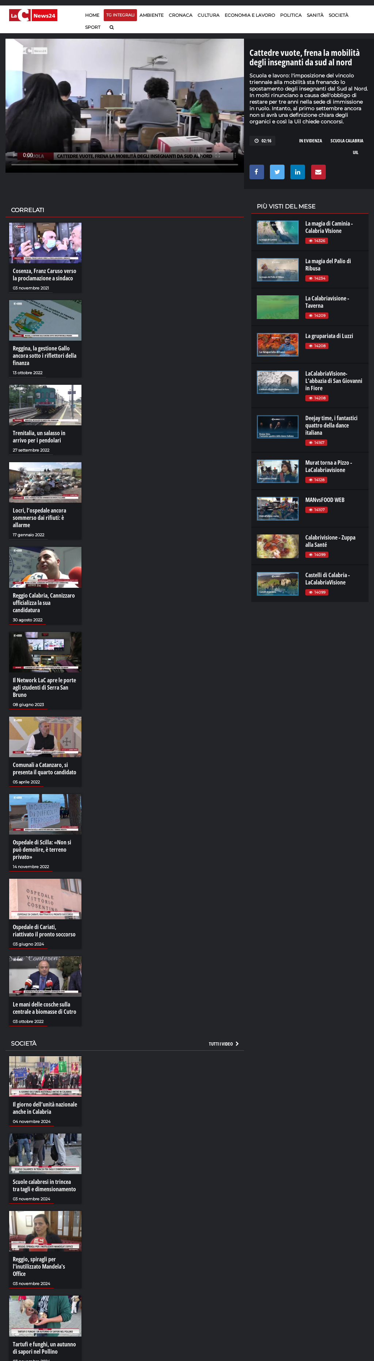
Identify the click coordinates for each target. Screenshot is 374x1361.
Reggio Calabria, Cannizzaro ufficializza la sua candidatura (44, 602)
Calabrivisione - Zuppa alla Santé (330, 541)
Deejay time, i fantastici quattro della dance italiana (331, 425)
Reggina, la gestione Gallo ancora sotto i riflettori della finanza (44, 355)
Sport (92, 27)
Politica (291, 15)
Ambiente (152, 15)
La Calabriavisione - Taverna (327, 302)
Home (92, 15)
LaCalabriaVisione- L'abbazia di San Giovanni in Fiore (333, 380)
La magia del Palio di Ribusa (328, 264)
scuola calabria (347, 140)
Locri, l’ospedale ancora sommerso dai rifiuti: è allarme (39, 517)
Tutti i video (224, 1043)
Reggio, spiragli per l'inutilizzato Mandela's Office (39, 1266)
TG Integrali (120, 15)
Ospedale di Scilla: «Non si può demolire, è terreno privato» (42, 849)
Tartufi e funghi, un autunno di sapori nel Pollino (44, 1348)
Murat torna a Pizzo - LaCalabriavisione (328, 466)
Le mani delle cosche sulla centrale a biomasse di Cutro (44, 1008)
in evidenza (310, 140)
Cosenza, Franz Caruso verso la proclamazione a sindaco (44, 274)
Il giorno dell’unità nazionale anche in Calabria (45, 1108)
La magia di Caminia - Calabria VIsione (329, 227)
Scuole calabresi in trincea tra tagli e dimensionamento (44, 1185)
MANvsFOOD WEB (324, 500)
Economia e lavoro (250, 15)
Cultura (209, 15)
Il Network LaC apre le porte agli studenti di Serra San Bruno (44, 687)
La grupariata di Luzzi (329, 336)
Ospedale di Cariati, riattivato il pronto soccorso (44, 930)
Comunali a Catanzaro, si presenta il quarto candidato (44, 768)
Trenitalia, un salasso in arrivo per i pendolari (39, 436)
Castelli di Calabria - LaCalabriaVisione (327, 578)
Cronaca (180, 15)
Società (338, 15)
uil (355, 152)
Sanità (315, 15)
